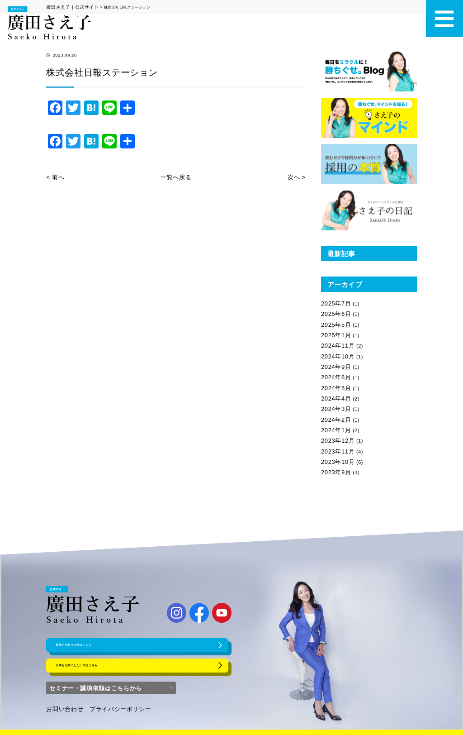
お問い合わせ (61, 699)
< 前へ (53, 174)
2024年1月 (333, 407)
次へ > (298, 174)
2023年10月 (335, 434)
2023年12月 (335, 416)
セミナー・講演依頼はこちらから (95, 678)
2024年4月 (333, 381)
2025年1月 (333, 327)
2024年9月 (333, 354)
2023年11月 (335, 425)
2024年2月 (333, 398)
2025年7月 (333, 301)
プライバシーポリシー (110, 699)
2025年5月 (333, 318)
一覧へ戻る (176, 174)
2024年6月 (333, 363)
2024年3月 (333, 389)
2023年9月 (333, 443)
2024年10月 (335, 345)
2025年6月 (333, 310)
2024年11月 (335, 336)
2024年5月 (333, 372)
